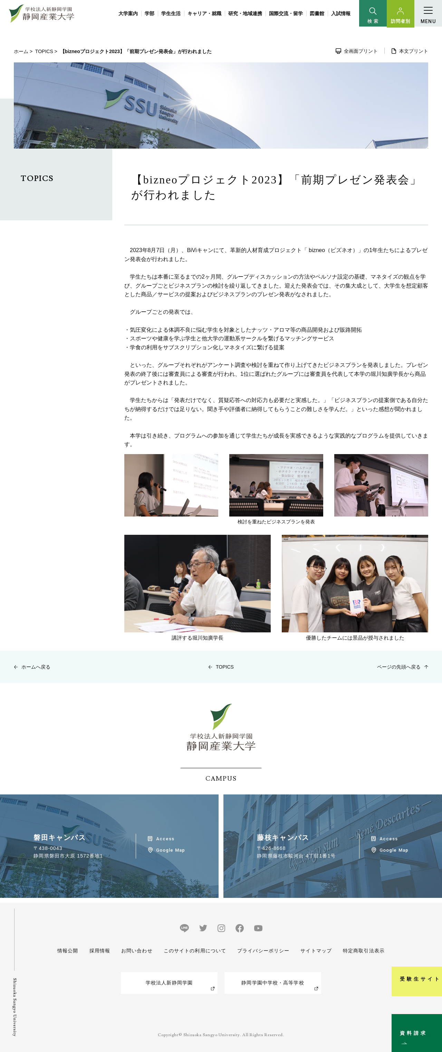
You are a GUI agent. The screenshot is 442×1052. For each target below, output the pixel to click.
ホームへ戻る (35, 667)
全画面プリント (361, 51)
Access (165, 838)
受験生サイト (432, 948)
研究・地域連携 (245, 13)
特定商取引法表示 (364, 950)
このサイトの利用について (195, 950)
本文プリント (413, 51)
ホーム (21, 51)
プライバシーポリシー (263, 950)
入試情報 (340, 13)
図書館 (317, 13)
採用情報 (99, 950)
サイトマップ (316, 950)
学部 (149, 13)
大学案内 (128, 13)
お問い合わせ (137, 950)
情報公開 (67, 950)
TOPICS (44, 51)
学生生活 (171, 13)
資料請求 (432, 1019)
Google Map (170, 850)
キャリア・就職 (204, 13)
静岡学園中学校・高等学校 (272, 982)
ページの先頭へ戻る (399, 667)
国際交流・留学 (286, 13)
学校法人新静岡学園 (169, 982)
